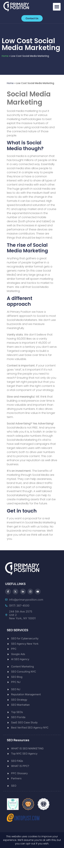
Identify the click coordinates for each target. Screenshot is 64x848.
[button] (57, 7)
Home (5, 56)
